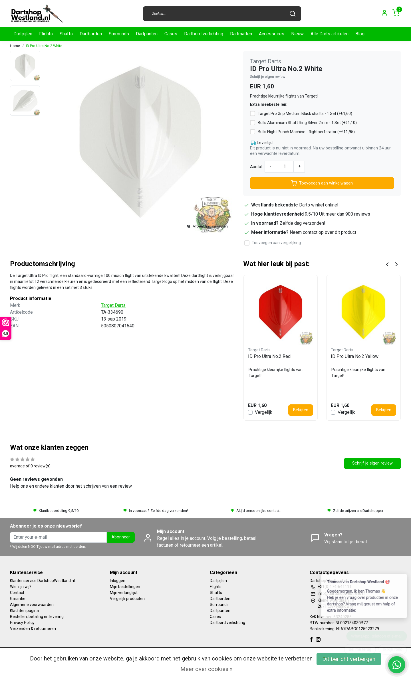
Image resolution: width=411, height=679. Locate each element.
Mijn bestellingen (125, 586)
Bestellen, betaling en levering (37, 616)
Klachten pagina (24, 610)
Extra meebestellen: (268, 104)
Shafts (66, 34)
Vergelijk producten (127, 598)
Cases (170, 34)
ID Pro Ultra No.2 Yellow (354, 356)
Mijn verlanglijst (124, 592)
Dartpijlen (22, 34)
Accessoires (271, 34)
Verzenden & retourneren (33, 628)
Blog (359, 34)
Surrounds (119, 34)
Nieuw (297, 34)
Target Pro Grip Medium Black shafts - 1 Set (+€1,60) (305, 113)
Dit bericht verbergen (348, 659)
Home (15, 46)
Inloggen (117, 580)
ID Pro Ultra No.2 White (44, 46)
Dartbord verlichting (203, 34)
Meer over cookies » (206, 669)
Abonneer (121, 537)
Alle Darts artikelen (329, 34)
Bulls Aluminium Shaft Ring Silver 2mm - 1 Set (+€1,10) (307, 122)
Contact (17, 592)
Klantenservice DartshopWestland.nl (42, 580)
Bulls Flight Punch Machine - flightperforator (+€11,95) (306, 131)
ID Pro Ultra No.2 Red (269, 356)
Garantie (17, 598)
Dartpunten (147, 34)
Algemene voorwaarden (32, 604)
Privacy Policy (22, 622)
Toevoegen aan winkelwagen (322, 183)
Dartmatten (241, 34)
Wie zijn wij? (20, 586)
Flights (46, 34)
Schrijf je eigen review (267, 76)
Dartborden (91, 34)
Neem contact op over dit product (323, 232)
